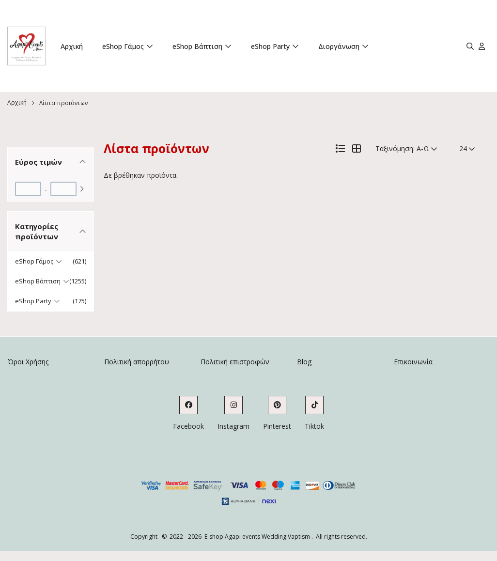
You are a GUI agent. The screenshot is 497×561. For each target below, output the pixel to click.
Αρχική (72, 46)
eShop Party (270, 46)
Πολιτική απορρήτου (136, 361)
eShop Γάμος (123, 46)
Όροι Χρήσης (28, 361)
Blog (304, 361)
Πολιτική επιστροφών (235, 361)
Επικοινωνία (413, 361)
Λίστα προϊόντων (63, 103)
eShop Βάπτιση (197, 46)
